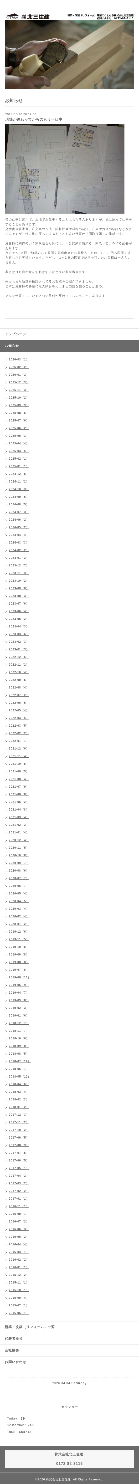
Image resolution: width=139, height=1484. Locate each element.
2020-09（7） (19, 863)
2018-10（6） (19, 1038)
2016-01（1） (19, 1267)
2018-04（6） (19, 1084)
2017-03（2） (19, 1183)
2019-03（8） (19, 1000)
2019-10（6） (19, 947)
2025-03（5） (19, 451)
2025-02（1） (19, 458)
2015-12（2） (19, 1275)
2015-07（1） (19, 1305)
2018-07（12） (20, 1061)
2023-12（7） (19, 565)
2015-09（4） (19, 1297)
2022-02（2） (19, 733)
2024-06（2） (19, 519)
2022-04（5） (19, 718)
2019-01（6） (19, 1015)
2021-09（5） (19, 771)
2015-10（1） (19, 1290)
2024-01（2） (19, 558)
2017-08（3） (19, 1145)
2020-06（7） (19, 886)
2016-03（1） (19, 1252)
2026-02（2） (19, 367)
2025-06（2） (19, 428)
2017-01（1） (19, 1198)
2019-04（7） (19, 992)
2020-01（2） (19, 924)
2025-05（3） (19, 435)
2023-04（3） (19, 626)
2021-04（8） (19, 809)
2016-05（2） (19, 1236)
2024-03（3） (19, 542)
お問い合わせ (15, 1362)
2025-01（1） (19, 466)
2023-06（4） (19, 611)
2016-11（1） (19, 1206)
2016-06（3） (19, 1229)
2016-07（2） (19, 1221)
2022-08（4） (19, 687)
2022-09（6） (19, 680)
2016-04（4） (19, 1244)
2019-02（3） (19, 1008)
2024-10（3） (19, 489)
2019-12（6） (19, 931)
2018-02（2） (19, 1099)
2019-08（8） (19, 962)
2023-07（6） (19, 603)
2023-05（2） (19, 619)
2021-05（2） (19, 802)
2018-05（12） (20, 1076)
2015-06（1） (19, 1313)
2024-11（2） (19, 481)
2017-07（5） (19, 1153)
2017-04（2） (19, 1175)
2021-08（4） (19, 779)
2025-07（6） (19, 420)
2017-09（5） (19, 1137)
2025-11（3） (19, 390)
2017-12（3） (19, 1114)
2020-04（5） (19, 901)
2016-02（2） (19, 1259)
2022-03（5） (19, 725)
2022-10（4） (19, 672)
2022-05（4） (19, 710)
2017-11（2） (19, 1122)
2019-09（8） (19, 954)
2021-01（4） (19, 832)
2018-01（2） (19, 1107)
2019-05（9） (19, 985)
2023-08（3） (19, 596)
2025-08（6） (19, 413)
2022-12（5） (19, 657)
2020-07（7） (19, 878)
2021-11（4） (19, 756)
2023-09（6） (19, 588)
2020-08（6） (19, 870)
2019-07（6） (19, 969)
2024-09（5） (19, 496)
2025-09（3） (19, 405)
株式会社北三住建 (58, 1479)
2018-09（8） (19, 1046)
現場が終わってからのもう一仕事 (33, 119)
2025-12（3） (19, 382)
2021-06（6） (19, 794)
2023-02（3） (19, 641)
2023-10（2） (19, 580)
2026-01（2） (19, 374)
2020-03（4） (19, 908)
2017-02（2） (19, 1191)
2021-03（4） (19, 817)
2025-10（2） (19, 397)
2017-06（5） (19, 1160)
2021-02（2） (19, 825)
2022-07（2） (19, 695)
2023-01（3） (19, 649)
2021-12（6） (19, 748)
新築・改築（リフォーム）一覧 (30, 1327)
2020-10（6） (19, 855)
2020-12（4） (19, 840)
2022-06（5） (19, 702)
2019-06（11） (20, 977)
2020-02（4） (19, 916)
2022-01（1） (19, 741)
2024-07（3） (19, 512)
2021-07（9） (19, 786)
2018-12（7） (19, 1023)
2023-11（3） (19, 573)
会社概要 (12, 1350)
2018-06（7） (19, 1069)
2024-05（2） (19, 527)
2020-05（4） (19, 893)
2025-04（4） (19, 443)
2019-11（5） (19, 939)
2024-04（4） (19, 535)
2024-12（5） (19, 474)
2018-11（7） (19, 1030)
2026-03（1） (19, 359)
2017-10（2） (19, 1130)
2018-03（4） (19, 1092)
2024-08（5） (19, 504)
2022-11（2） (19, 664)
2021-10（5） (19, 763)
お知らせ (12, 346)
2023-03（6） (19, 634)
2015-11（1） (19, 1282)
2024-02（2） (19, 550)
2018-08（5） (19, 1053)
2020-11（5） (19, 847)
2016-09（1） (19, 1214)
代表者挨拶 (14, 1338)
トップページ (15, 334)
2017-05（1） (19, 1168)
